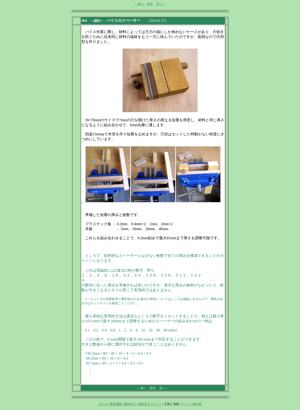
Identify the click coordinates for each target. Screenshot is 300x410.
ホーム (103, 404)
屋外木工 (144, 404)
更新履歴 (116, 404)
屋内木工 (130, 404)
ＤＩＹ (157, 404)
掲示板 (197, 404)
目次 (150, 4)
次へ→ (160, 4)
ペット (185, 404)
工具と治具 (171, 404)
